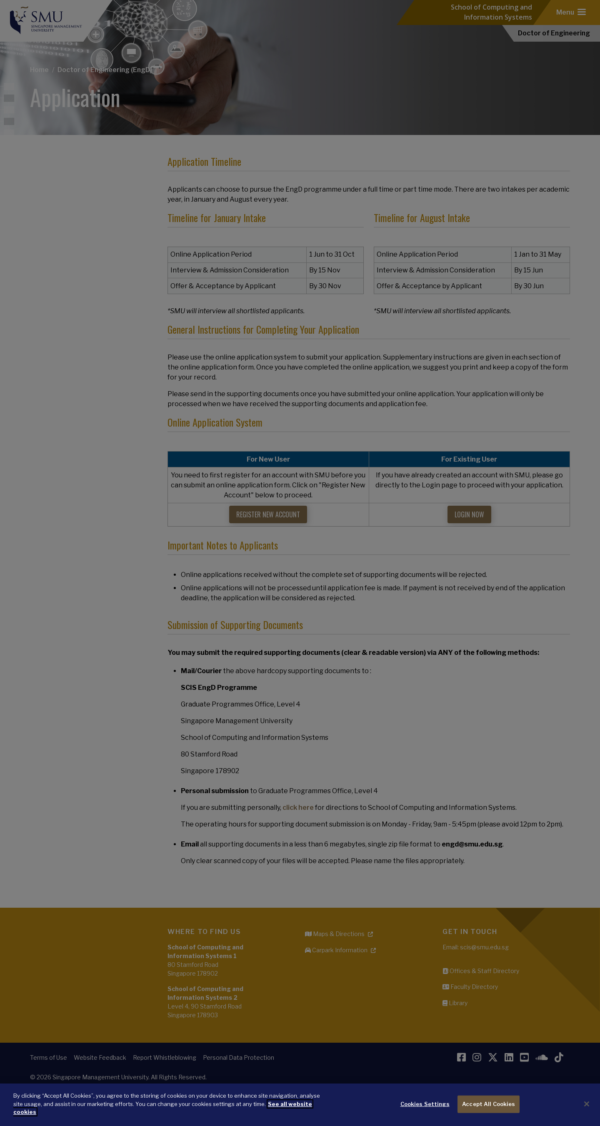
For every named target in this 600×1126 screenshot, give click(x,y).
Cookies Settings (425, 1104)
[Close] (587, 1104)
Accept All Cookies (488, 1104)
